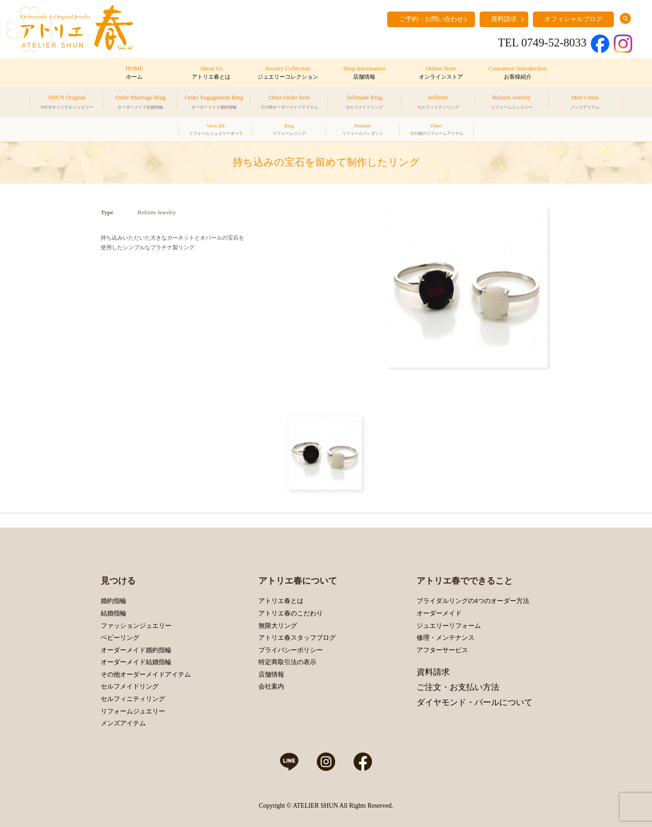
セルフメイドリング (130, 686)
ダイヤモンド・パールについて (474, 702)
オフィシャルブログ (573, 19)
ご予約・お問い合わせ (431, 19)
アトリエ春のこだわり (290, 613)
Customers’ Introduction (517, 73)
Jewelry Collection (288, 73)
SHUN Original (67, 103)
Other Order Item (289, 103)
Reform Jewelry (512, 103)
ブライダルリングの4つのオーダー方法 (473, 600)
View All (216, 130)
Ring (289, 130)
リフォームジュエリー (133, 711)
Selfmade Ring (364, 103)
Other (436, 130)
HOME (134, 73)
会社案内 (271, 686)
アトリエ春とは (280, 600)
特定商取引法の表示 (287, 662)
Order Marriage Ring (140, 103)
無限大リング (277, 625)
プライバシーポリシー (290, 650)
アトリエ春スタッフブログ (297, 637)
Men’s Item (585, 103)
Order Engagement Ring (214, 103)
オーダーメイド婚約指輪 (136, 650)
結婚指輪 (113, 613)
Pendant (363, 130)
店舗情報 (271, 674)
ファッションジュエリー (136, 625)
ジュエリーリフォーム (449, 625)
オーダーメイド (439, 613)
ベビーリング (120, 637)
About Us (211, 73)
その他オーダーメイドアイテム (146, 674)
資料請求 (504, 19)
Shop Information (364, 73)
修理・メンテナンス (446, 637)
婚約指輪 (113, 600)
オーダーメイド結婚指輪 (136, 662)
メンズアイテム (123, 723)
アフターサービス (442, 650)
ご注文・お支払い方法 (458, 687)
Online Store (441, 73)
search (625, 18)
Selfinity (438, 103)
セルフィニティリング (133, 698)
